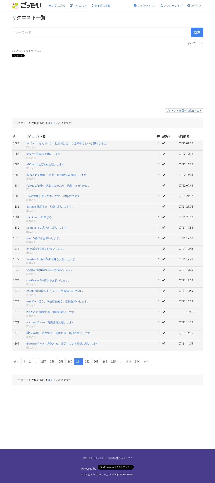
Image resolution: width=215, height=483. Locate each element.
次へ (146, 361)
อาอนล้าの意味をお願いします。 (46, 249)
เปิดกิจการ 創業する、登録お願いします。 (51, 312)
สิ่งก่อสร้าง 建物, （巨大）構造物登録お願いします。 (57, 175)
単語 (85, 458)
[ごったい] (28, 5)
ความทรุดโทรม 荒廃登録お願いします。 (51, 322)
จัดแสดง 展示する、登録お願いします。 (50, 206)
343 (128, 361)
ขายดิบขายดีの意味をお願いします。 (48, 280)
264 (104, 361)
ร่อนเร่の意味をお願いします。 (44, 154)
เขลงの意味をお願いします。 (44, 238)
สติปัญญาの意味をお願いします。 (46, 164)
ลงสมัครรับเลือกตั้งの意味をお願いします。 (52, 259)
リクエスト (78, 5)
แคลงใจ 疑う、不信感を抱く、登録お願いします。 (58, 301)
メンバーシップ (171, 5)
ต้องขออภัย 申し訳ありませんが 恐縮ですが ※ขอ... (58, 185)
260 (70, 361)
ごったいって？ (145, 5)
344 (137, 361)
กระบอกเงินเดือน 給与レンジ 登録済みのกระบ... (54, 291)
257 (43, 361)
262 (87, 361)
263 (96, 361)
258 (52, 361)
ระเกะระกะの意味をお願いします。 (47, 227)
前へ (16, 361)
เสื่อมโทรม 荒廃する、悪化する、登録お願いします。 (59, 333)
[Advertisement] (107, 83)
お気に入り (57, 5)
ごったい (106, 474)
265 (113, 361)
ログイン (194, 5)
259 (61, 361)
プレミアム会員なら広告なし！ (184, 110)
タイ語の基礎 (101, 5)
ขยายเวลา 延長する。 (40, 217)
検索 (197, 32)
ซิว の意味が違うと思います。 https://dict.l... (53, 196)
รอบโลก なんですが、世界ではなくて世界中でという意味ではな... (67, 143)
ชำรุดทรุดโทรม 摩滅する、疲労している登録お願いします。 (63, 343)
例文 (90, 458)
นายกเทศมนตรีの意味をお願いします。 (50, 270)
